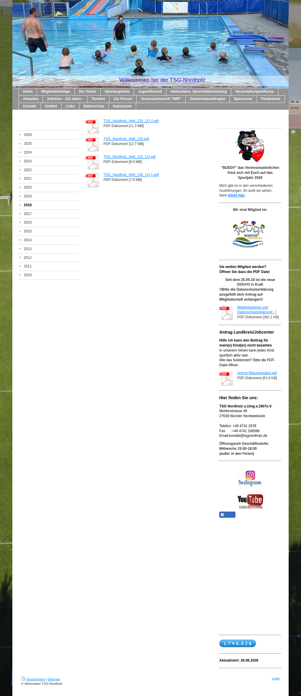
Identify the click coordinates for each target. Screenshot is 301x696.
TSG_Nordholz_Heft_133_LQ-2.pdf (131, 121)
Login (276, 678)
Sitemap (54, 679)
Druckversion (33, 679)
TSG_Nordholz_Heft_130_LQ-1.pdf (131, 175)
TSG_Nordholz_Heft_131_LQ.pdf (129, 157)
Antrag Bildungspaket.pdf (257, 373)
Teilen (227, 515)
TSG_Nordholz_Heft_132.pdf (126, 139)
